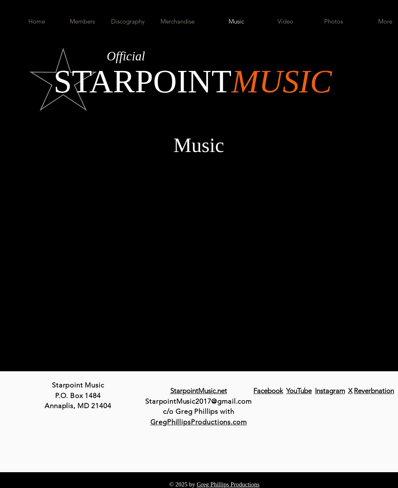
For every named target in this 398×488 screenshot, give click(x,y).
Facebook (268, 391)
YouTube (299, 391)
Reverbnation (374, 391)
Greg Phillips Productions (228, 484)
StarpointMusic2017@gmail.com (198, 401)
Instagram (330, 391)
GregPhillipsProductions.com (198, 422)
